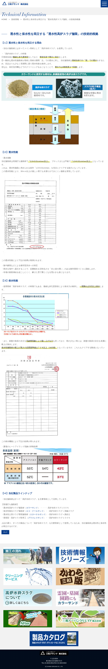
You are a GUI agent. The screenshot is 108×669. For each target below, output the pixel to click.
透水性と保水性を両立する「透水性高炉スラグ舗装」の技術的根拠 (51, 19)
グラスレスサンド (35, 518)
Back (5, 532)
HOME (4, 19)
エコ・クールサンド (34, 511)
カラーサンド (32, 508)
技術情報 (15, 19)
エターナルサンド (37, 514)
